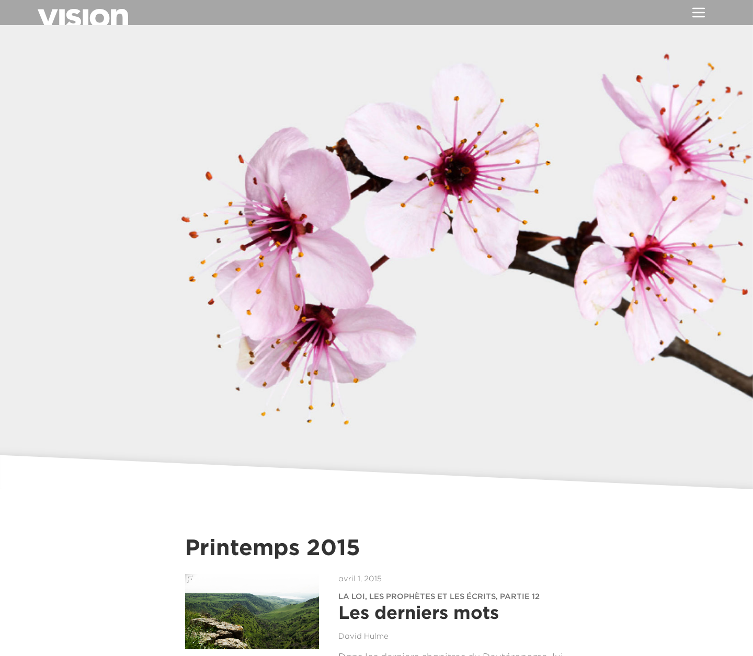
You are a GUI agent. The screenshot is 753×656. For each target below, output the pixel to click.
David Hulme (363, 636)
